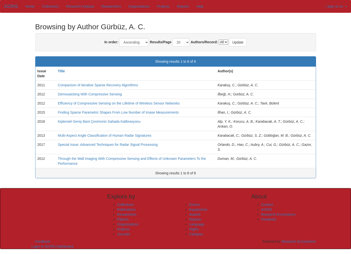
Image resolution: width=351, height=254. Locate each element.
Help (199, 6)
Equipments (198, 209)
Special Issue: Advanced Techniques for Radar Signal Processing (108, 145)
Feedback (268, 219)
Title (61, 71)
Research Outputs (80, 6)
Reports (183, 6)
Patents (123, 219)
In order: (111, 42)
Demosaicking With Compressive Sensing (90, 94)
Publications (126, 209)
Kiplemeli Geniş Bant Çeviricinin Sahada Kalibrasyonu (99, 121)
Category (196, 234)
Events (194, 205)
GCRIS (266, 209)
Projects (163, 6)
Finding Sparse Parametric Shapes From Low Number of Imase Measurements (118, 112)
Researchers (111, 6)
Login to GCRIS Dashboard (52, 246)
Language (196, 224)
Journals (123, 234)
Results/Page (160, 42)
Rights (194, 229)
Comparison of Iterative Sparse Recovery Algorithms (98, 85)
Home (29, 6)
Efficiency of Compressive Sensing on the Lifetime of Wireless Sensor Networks (119, 103)
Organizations (139, 6)
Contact (267, 205)
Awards (195, 214)
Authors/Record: (204, 42)
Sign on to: (336, 6)
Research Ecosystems (278, 214)
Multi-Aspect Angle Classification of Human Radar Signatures (104, 135)
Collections (50, 6)
